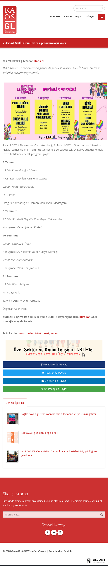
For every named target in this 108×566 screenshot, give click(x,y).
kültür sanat (42, 333)
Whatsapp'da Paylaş (54, 389)
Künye (90, 16)
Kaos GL (39, 61)
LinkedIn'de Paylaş (54, 380)
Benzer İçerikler (15, 402)
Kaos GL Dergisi (73, 16)
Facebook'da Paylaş (54, 364)
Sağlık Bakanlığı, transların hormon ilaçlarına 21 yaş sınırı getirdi (58, 414)
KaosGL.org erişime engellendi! (39, 432)
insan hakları (26, 333)
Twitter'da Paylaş (54, 372)
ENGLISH (55, 16)
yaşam (55, 333)
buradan (84, 317)
